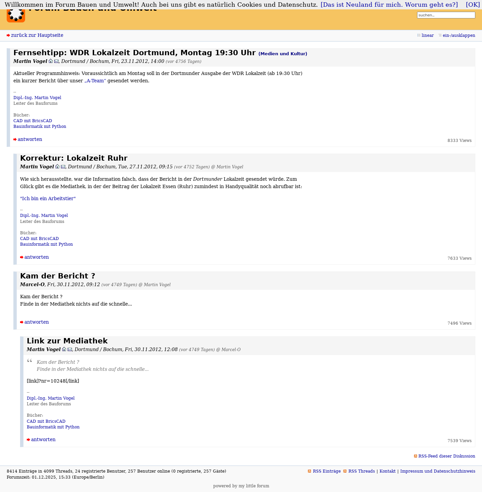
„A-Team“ (95, 80)
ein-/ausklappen (459, 35)
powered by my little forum (241, 486)
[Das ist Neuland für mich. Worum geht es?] (389, 4)
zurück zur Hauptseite (37, 35)
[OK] (473, 4)
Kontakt (388, 471)
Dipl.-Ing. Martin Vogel (37, 97)
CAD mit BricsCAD (32, 120)
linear (428, 35)
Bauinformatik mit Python (39, 126)
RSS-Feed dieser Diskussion (446, 456)
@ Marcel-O (228, 349)
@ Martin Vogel (227, 167)
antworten (30, 139)
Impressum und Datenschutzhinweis (437, 471)
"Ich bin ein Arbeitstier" (48, 198)
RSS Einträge (327, 471)
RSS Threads (361, 471)
